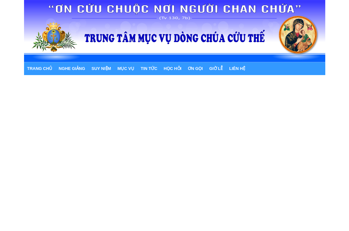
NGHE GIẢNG (72, 68)
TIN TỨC (149, 68)
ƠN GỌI (195, 68)
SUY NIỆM (101, 68)
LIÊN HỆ (237, 68)
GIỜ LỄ (216, 68)
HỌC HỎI (172, 68)
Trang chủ (40, 68)
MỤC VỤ (125, 68)
